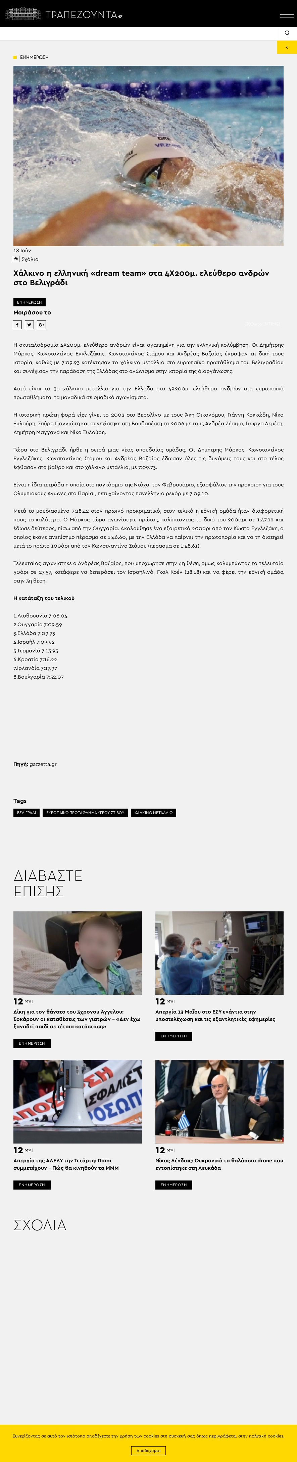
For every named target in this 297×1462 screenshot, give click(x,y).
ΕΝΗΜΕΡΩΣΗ (29, 302)
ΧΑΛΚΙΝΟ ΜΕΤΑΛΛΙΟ (153, 813)
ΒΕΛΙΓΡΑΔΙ (26, 813)
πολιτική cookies (266, 1436)
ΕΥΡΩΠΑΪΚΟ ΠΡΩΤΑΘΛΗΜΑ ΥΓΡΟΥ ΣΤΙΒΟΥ (85, 813)
